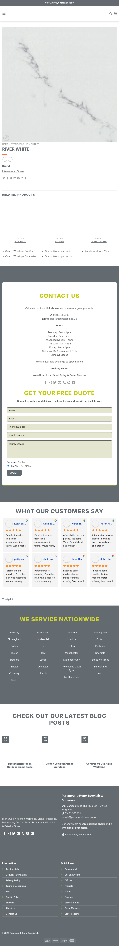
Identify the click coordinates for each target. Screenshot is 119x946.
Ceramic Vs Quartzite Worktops (99, 765)
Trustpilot (7, 599)
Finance (69, 897)
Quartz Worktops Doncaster (20, 256)
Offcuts (68, 880)
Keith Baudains (20, 523)
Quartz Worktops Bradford (19, 251)
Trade (67, 891)
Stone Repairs (72, 914)
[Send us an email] (59, 383)
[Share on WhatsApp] (4, 178)
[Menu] (4, 13)
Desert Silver (99, 241)
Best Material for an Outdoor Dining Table (20, 765)
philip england (20, 559)
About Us (10, 908)
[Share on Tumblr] (25, 178)
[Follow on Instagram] (50, 383)
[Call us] (64, 383)
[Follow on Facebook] (45, 383)
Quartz (35, 144)
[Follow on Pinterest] (68, 383)
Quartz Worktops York (97, 251)
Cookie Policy (13, 897)
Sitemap (10, 902)
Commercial (71, 869)
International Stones (13, 171)
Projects (69, 886)
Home (5, 144)
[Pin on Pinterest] (18, 178)
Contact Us (11, 914)
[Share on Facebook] (7, 178)
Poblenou (20, 241)
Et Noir (59, 241)
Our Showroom (72, 875)
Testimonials (12, 869)
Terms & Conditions (16, 886)
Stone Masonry (72, 908)
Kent (42, 652)
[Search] (110, 13)
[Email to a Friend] (15, 178)
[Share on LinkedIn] (22, 178)
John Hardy (78, 559)
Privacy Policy (13, 880)
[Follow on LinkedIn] (73, 383)
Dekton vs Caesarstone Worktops (59, 765)
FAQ (8, 891)
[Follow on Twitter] (54, 383)
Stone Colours (19, 144)
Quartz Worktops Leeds (58, 251)
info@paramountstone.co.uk (61, 318)
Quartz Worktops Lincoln (58, 256)
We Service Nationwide (59, 619)
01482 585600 (65, 3)
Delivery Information (16, 875)
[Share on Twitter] (11, 178)
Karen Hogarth (78, 523)
